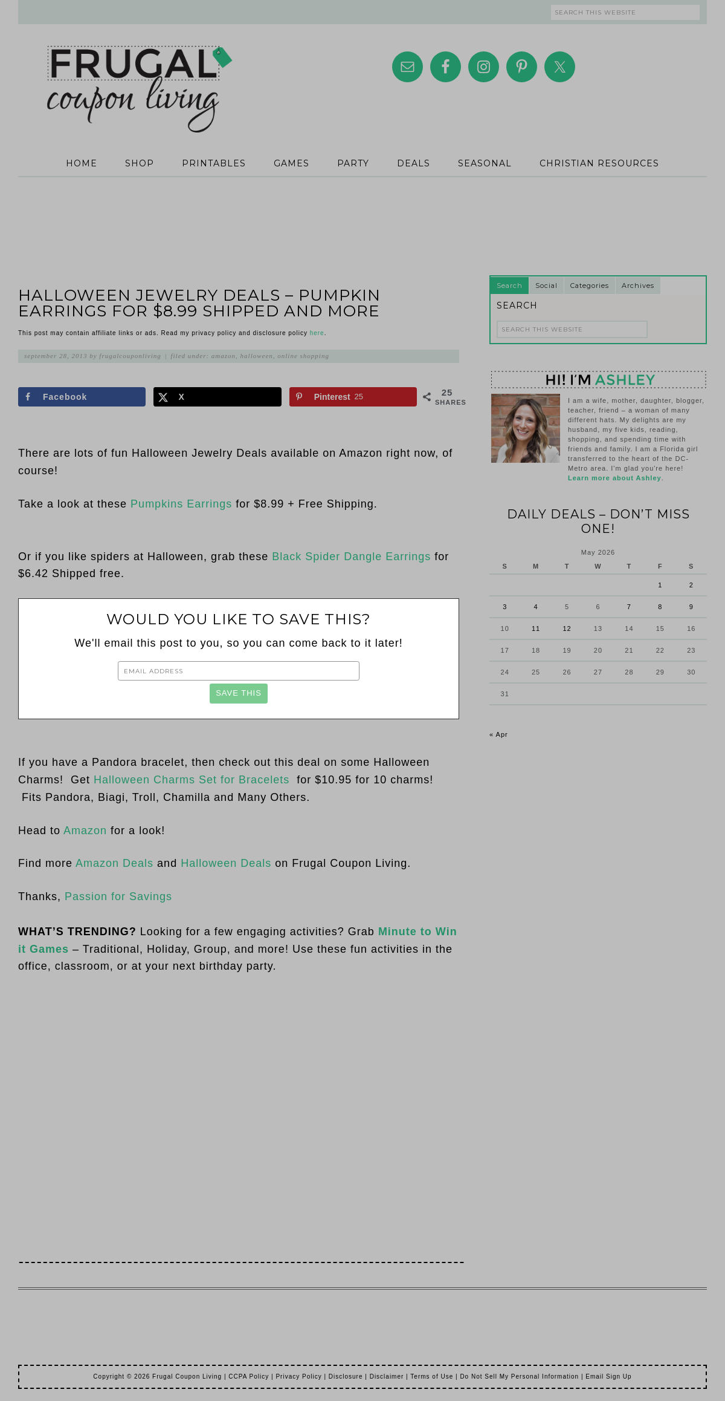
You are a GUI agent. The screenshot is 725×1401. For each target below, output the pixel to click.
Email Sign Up (608, 1376)
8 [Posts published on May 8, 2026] (660, 606)
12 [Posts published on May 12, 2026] (566, 628)
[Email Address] (238, 671)
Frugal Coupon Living (139, 73)
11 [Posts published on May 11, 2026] (536, 628)
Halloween (256, 355)
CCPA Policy (248, 1376)
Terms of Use (431, 1376)
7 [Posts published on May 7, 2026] (629, 606)
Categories (589, 285)
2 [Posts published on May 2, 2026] (691, 585)
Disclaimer (387, 1376)
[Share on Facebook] (82, 397)
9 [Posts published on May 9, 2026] (691, 606)
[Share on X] (217, 397)
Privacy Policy (298, 1376)
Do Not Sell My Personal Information (519, 1376)
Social (546, 285)
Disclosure (346, 1376)
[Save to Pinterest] (353, 397)
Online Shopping (303, 355)
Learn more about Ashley (615, 478)
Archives (638, 285)
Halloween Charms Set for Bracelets (193, 780)
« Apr (498, 734)
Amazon (223, 355)
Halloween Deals (226, 863)
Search (510, 285)
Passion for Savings (118, 896)
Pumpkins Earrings (181, 504)
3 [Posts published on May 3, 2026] (505, 606)
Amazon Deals (114, 863)
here (317, 333)
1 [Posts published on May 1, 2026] (660, 585)
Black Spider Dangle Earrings (351, 556)
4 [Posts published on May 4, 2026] (536, 606)
